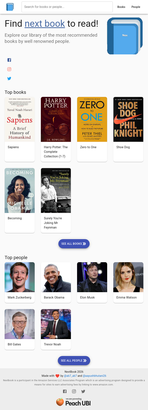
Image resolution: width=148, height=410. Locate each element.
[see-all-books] (74, 243)
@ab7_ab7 (70, 375)
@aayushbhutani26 (94, 375)
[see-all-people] (74, 360)
